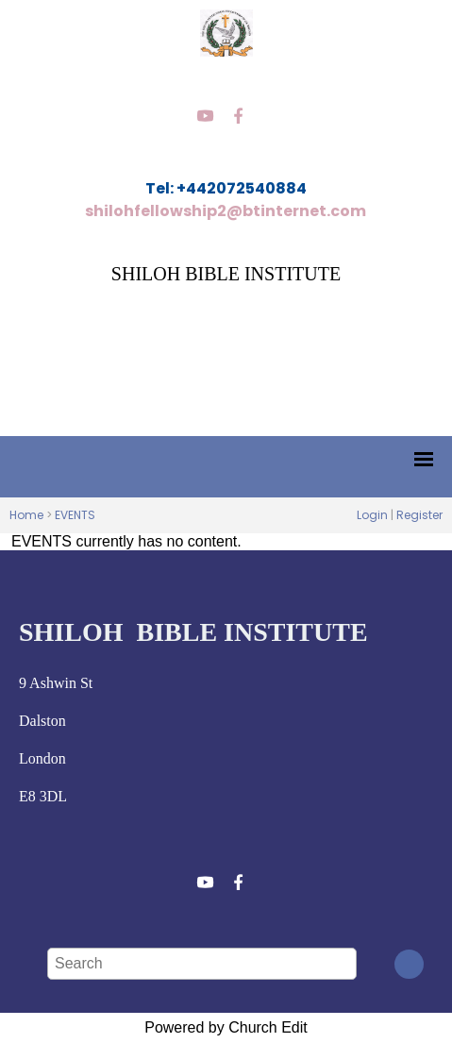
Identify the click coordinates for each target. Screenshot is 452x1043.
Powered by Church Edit (226, 1027)
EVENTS (75, 515)
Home (26, 515)
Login (372, 515)
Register (419, 515)
